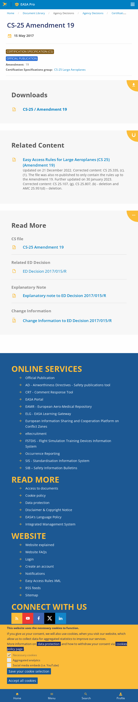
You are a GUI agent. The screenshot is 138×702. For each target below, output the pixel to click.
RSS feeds (33, 588)
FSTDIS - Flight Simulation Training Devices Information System (68, 444)
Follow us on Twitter (49, 618)
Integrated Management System (50, 524)
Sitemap (31, 595)
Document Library (34, 13)
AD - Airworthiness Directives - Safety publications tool (67, 385)
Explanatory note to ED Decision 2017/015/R (64, 295)
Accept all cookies (22, 680)
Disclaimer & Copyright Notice (48, 510)
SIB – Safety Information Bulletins (51, 468)
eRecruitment (36, 433)
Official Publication (40, 378)
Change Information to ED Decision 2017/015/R (67, 320)
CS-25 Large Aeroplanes (70, 69)
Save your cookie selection (29, 671)
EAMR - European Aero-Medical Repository (58, 406)
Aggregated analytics (26, 660)
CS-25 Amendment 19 (43, 247)
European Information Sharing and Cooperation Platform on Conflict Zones (72, 424)
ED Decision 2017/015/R (45, 271)
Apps (133, 5)
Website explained (39, 545)
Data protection (37, 502)
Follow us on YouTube (27, 618)
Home (10, 13)
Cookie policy (35, 495)
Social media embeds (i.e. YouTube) (36, 665)
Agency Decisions (93, 13)
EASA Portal (34, 399)
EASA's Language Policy (43, 517)
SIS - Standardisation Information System (57, 461)
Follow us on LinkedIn (60, 618)
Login (29, 559)
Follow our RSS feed (16, 618)
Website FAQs (36, 552)
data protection (49, 644)
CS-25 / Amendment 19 (45, 109)
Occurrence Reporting (42, 453)
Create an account (39, 566)
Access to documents (41, 488)
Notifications (35, 573)
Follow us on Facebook (38, 618)
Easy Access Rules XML (43, 581)
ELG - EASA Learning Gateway (48, 413)
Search (86, 698)
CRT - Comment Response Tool (49, 392)
